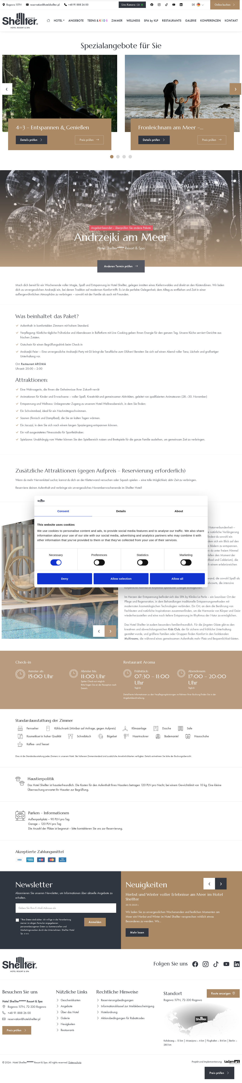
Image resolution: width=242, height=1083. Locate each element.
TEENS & (97, 20)
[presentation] (209, 883)
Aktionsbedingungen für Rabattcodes (120, 1018)
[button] (112, 156)
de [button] (198, 5)
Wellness (133, 20)
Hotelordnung (106, 1012)
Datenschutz (74, 1062)
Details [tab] (121, 511)
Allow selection (120, 578)
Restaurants (171, 20)
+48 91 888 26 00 (76, 4)
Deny (64, 578)
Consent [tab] (63, 511)
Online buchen (225, 4)
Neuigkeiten (65, 1024)
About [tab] (179, 511)
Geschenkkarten (68, 1000)
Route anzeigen (223, 993)
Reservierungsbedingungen (115, 1000)
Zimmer (117, 20)
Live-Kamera (132, 5)
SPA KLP (151, 20)
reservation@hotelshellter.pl (43, 4)
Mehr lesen (137, 932)
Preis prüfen (89, 140)
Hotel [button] (58, 20)
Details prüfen (31, 140)
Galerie (190, 20)
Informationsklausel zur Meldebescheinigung (125, 1006)
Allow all (177, 578)
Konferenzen (210, 20)
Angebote (76, 20)
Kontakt (231, 20)
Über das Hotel (67, 1012)
